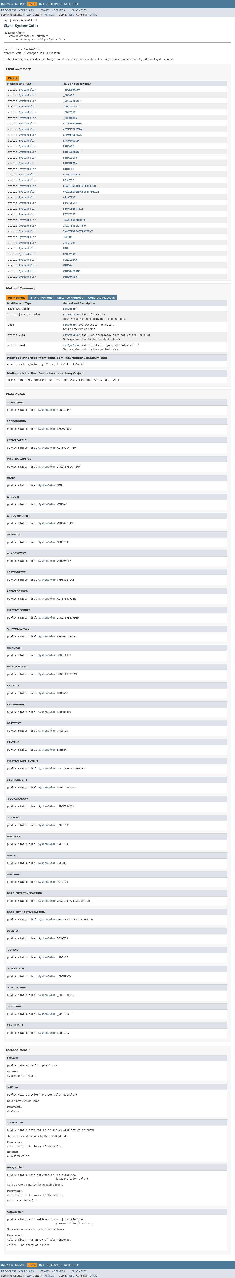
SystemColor (27, 89)
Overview (7, 4)
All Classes (79, 10)
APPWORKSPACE (72, 134)
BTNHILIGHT (71, 157)
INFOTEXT (69, 242)
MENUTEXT (69, 254)
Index (67, 4)
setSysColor (71, 334)
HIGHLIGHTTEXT (73, 208)
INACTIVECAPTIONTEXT (78, 231)
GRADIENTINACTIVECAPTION (81, 191)
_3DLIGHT (69, 112)
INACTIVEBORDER (74, 219)
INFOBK (68, 237)
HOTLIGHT (69, 214)
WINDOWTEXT (71, 276)
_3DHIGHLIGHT (72, 100)
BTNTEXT (68, 168)
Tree (42, 4)
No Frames (58, 10)
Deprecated (54, 4)
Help (76, 4)
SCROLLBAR (70, 259)
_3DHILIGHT (71, 106)
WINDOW (68, 265)
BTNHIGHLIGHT (72, 151)
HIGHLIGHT (70, 202)
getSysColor (71, 314)
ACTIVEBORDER (72, 123)
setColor (69, 324)
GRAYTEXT (69, 197)
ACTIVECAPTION (73, 129)
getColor (69, 308)
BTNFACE (68, 146)
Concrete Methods (101, 297)
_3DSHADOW (70, 117)
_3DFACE (68, 95)
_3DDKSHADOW (71, 89)
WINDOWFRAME (71, 271)
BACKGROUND (71, 140)
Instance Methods (70, 297)
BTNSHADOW (70, 163)
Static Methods (41, 297)
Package (20, 4)
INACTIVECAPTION (74, 225)
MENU (66, 248)
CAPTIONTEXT (71, 174)
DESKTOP (68, 180)
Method (49, 15)
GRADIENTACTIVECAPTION (79, 186)
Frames (45, 10)
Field (27, 15)
